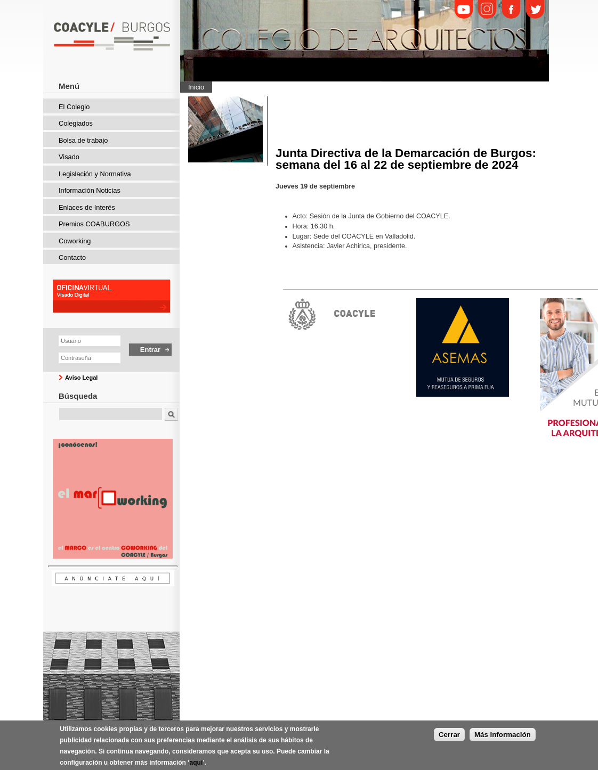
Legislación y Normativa (95, 174)
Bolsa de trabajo (83, 140)
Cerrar (449, 739)
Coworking (75, 241)
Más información (502, 739)
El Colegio (74, 107)
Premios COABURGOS (94, 224)
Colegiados (76, 123)
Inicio (196, 87)
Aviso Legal (81, 377)
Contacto (72, 257)
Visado (69, 157)
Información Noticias (89, 190)
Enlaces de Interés (87, 207)
